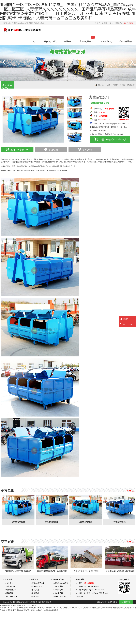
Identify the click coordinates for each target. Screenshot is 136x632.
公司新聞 (35, 593)
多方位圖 (51, 149)
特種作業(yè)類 (59, 596)
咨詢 (105, 23)
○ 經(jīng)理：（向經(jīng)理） (88, 586)
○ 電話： (85, 583)
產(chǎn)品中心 (86, 41)
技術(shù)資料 (37, 586)
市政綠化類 (58, 590)
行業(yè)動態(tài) (38, 583)
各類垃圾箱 (130, 85)
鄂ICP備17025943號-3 (45, 602)
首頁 (34, 41)
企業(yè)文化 (11, 586)
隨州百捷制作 (112, 602)
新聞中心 (68, 41)
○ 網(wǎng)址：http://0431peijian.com (90, 590)
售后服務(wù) (106, 41)
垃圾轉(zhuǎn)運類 (119, 85)
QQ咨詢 (124, 319)
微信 (98, 23)
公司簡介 (9, 583)
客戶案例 (85, 149)
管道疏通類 (58, 586)
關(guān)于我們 (50, 41)
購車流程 (9, 593)
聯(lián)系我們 (125, 41)
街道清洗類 (58, 593)
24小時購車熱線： (121, 23)
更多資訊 (35, 596)
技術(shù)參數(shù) (17, 149)
